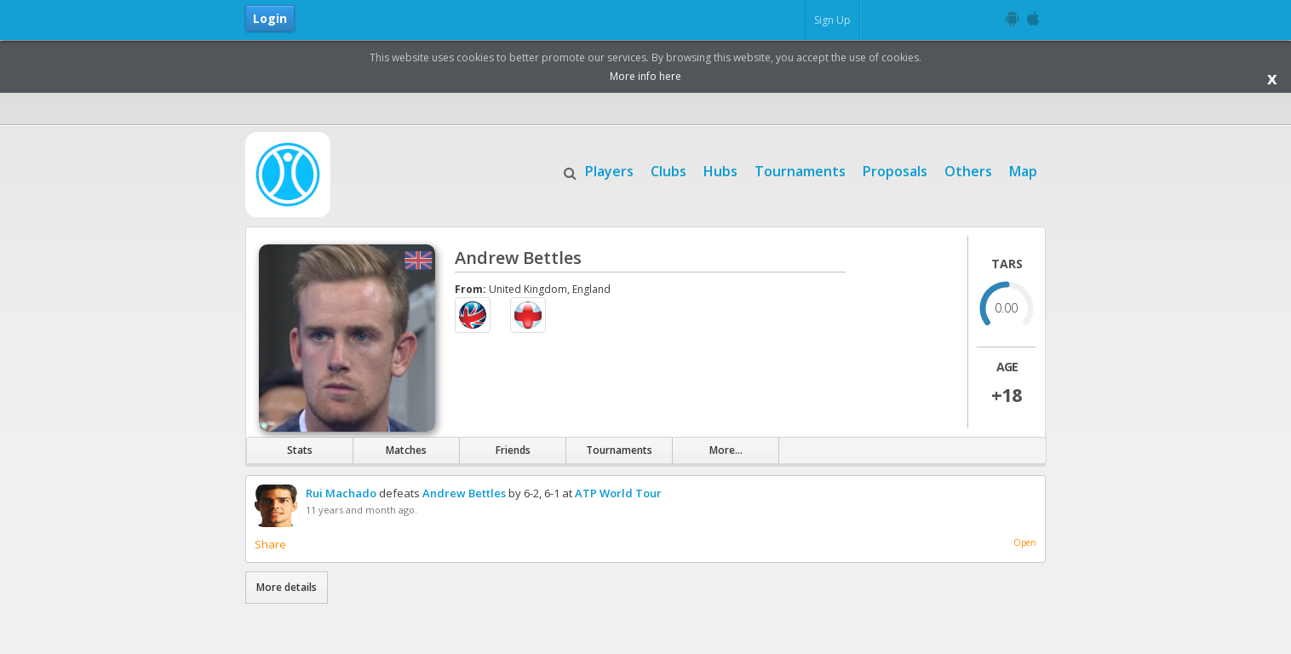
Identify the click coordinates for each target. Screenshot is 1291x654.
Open (1024, 542)
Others (968, 169)
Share (270, 544)
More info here (645, 76)
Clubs (668, 169)
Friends (513, 450)
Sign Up (832, 20)
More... (726, 450)
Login (270, 18)
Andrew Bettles (464, 493)
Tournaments (800, 169)
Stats (300, 450)
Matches (406, 450)
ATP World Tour (618, 493)
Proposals (895, 169)
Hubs (720, 169)
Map (1023, 169)
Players (609, 169)
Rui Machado (341, 493)
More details (286, 587)
